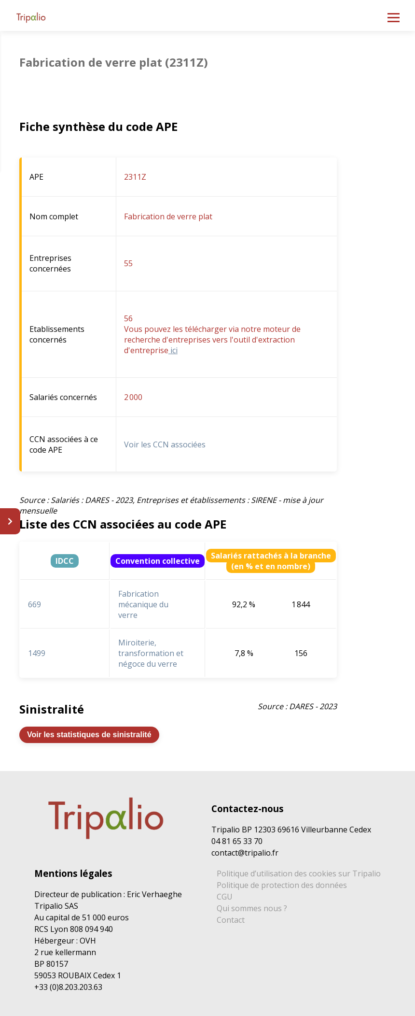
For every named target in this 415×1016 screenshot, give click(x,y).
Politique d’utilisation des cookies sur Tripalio (299, 873)
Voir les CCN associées (165, 444)
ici (173, 350)
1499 (36, 653)
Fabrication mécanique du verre (143, 604)
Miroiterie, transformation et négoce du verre (150, 653)
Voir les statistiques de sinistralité (89, 734)
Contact (231, 920)
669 (34, 604)
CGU (225, 896)
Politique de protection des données (282, 885)
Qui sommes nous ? (252, 908)
